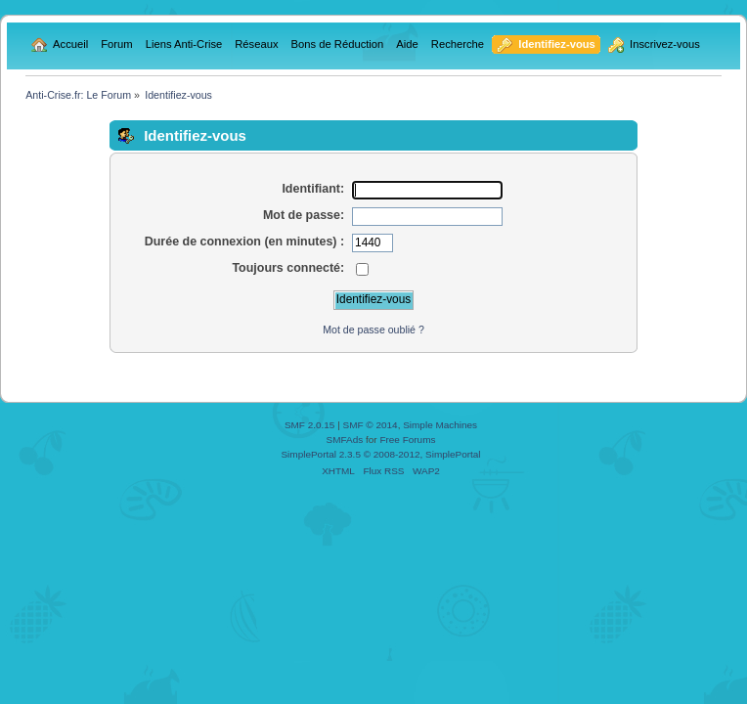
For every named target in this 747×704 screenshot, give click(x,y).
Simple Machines (440, 424)
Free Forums (407, 439)
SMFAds (345, 439)
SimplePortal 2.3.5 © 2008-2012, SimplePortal (380, 454)
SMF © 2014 (370, 424)
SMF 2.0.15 (310, 424)
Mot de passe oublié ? (373, 329)
